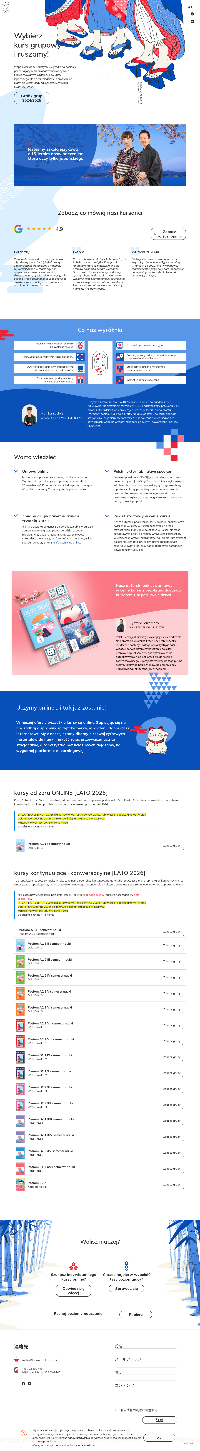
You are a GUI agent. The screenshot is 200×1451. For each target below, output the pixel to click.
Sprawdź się (126, 1288)
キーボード (189, 1443)
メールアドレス (128, 1359)
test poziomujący (93, 894)
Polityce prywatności (83, 1445)
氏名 (118, 1346)
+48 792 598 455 (32, 1368)
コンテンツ (124, 1385)
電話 (118, 1372)
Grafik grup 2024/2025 (31, 98)
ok (159, 1437)
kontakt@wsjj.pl (31, 1360)
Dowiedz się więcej (73, 1290)
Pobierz (136, 1314)
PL (191, 7)
